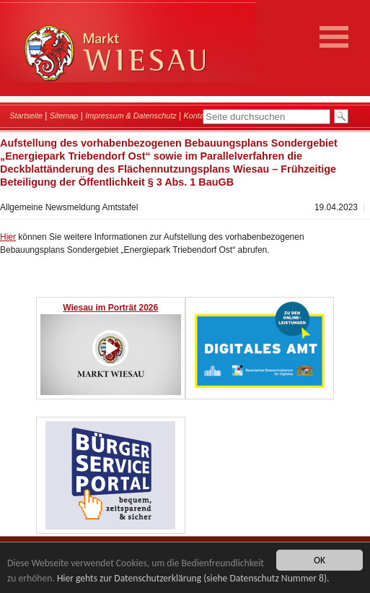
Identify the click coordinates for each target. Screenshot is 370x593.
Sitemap (64, 115)
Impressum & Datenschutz (131, 115)
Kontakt (197, 115)
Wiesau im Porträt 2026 (110, 308)
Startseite (26, 115)
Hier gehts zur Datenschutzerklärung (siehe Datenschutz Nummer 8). (193, 578)
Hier (8, 237)
